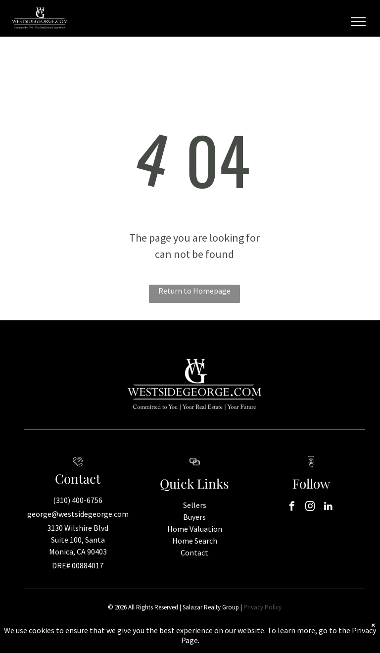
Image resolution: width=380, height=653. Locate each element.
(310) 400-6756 (77, 500)
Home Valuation (194, 529)
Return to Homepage (194, 291)
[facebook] (292, 507)
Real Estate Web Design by (219, 638)
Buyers (194, 517)
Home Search (194, 541)
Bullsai (264, 638)
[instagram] (310, 507)
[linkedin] (328, 507)
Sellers (194, 505)
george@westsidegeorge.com (78, 514)
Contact (194, 552)
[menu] (358, 22)
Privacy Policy (262, 607)
